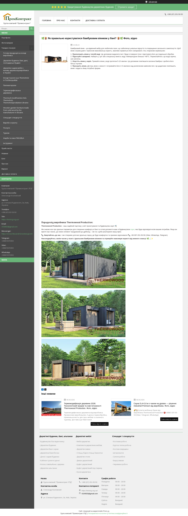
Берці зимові (118, 460)
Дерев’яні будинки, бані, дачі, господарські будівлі (15, 61)
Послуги (6, 128)
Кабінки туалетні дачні (50, 460)
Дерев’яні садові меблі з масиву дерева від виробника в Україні (16, 70)
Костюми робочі (120, 441)
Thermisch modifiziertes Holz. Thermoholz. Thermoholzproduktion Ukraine (15, 100)
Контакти (75, 20)
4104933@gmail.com (9, 227)
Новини (5, 153)
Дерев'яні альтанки (48, 468)
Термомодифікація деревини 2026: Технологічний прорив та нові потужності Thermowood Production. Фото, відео (82, 405)
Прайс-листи (7, 148)
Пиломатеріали (9, 85)
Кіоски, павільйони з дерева (52, 464)
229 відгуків (153, 2)
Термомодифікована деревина (12, 91)
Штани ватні (118, 453)
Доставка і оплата (9, 174)
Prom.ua (106, 511)
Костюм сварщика (120, 449)
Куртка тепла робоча (122, 445)
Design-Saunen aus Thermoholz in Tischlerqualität (16, 79)
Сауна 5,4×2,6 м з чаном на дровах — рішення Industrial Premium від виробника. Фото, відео (155, 404)
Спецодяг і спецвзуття (12, 117)
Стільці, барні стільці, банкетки (90, 453)
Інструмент (8, 143)
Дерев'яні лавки (83, 449)
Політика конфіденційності (118, 513)
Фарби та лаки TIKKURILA (13, 138)
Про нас (5, 164)
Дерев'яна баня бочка (49, 453)
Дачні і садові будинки (49, 456)
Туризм (6, 133)
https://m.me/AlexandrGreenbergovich (17, 234)
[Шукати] (31, 28)
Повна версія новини (99, 424)
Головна (46, 20)
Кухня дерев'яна (84, 472)
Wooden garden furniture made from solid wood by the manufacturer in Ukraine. (16, 110)
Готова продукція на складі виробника (14, 54)
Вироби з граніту (10, 123)
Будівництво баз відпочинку (52, 441)
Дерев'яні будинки (48, 445)
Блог (3, 158)
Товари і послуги (8, 48)
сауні (132, 229)
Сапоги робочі (119, 456)
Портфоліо (6, 37)
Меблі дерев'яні (83, 441)
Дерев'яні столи (83, 456)
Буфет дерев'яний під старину (89, 468)
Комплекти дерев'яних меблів (89, 445)
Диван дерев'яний (84, 460)
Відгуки (5, 169)
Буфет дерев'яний (84, 464)
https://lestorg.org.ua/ (10, 219)
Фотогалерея (7, 43)
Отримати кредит (126, 7)
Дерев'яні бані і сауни (49, 449)
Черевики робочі (120, 464)
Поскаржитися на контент (97, 513)
